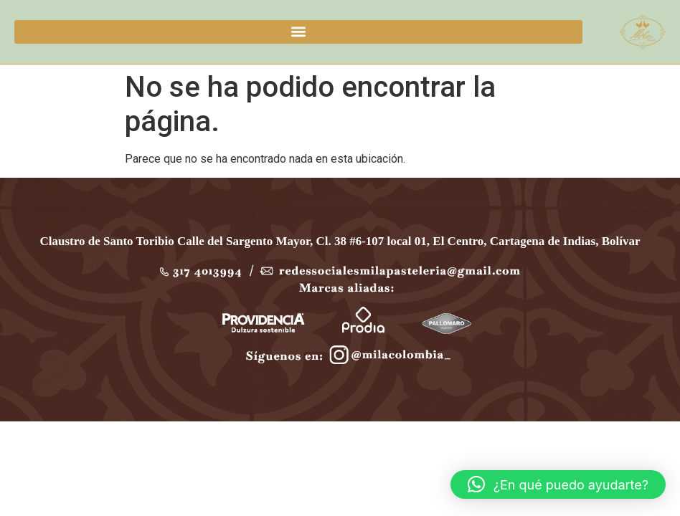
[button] (298, 32)
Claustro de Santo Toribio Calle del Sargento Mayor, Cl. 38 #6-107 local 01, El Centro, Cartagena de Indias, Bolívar (340, 241)
